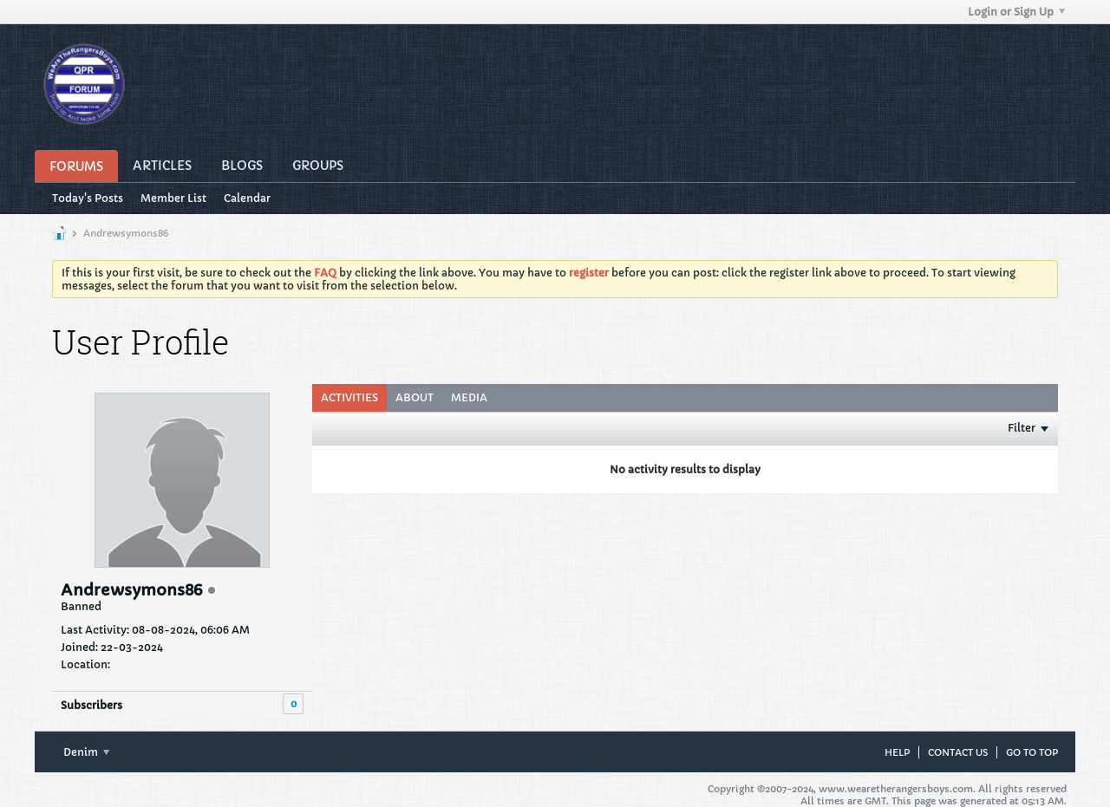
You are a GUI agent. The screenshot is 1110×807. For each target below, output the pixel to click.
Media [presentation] (469, 397)
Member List (173, 198)
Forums (76, 166)
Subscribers (91, 705)
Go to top (1032, 752)
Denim (86, 751)
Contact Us (958, 752)
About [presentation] (414, 397)
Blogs (242, 165)
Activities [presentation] (349, 397)
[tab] (349, 398)
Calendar (247, 198)
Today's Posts (87, 198)
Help (897, 752)
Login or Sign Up (1016, 11)
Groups (317, 165)
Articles (162, 165)
